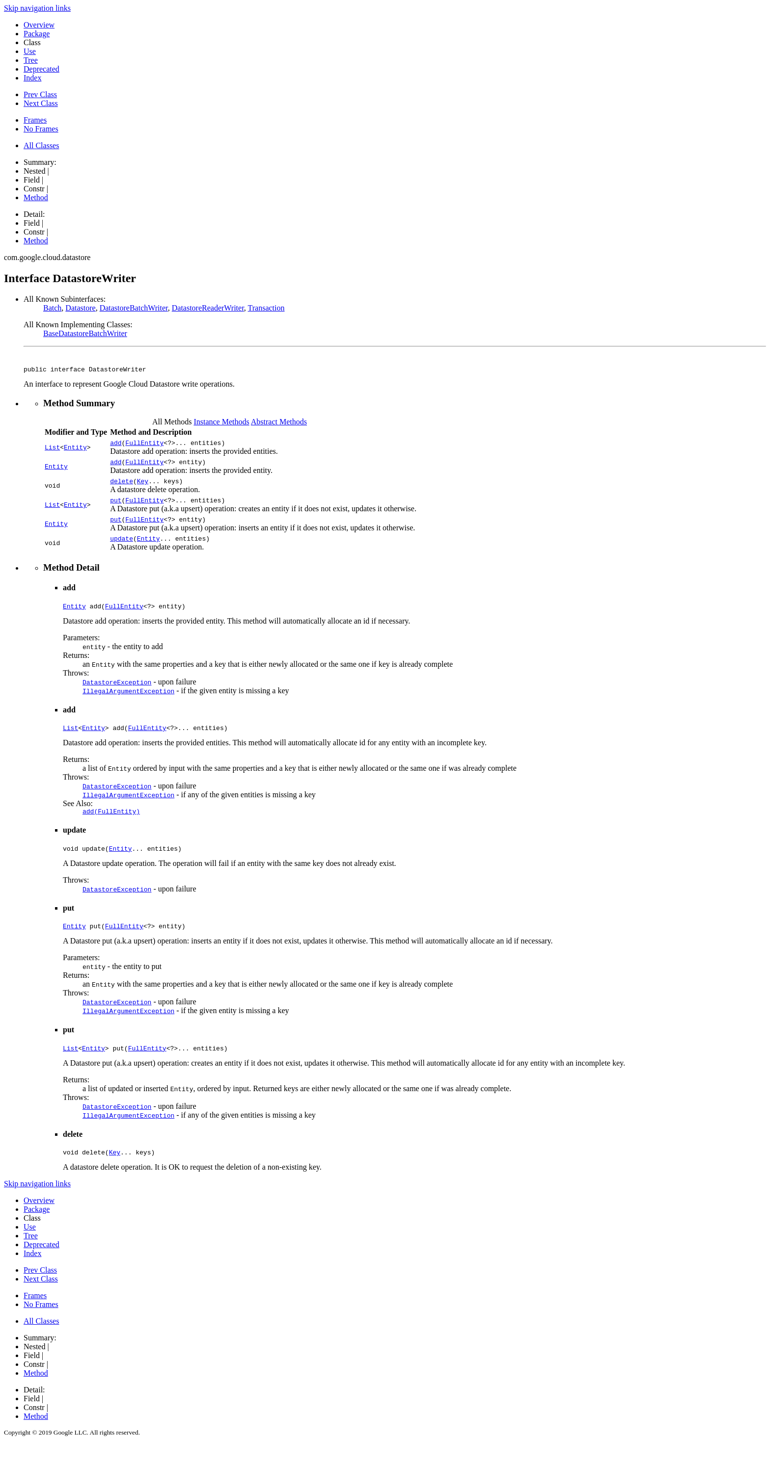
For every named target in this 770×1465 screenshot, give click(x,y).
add (115, 445)
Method (36, 197)
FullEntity (144, 445)
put (115, 507)
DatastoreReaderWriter (208, 308)
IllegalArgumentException (128, 702)
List (52, 449)
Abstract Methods (279, 423)
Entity (75, 449)
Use (30, 51)
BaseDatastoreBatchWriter (85, 333)
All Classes (41, 145)
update (121, 548)
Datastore (80, 308)
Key (142, 486)
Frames (35, 120)
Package (37, 33)
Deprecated (41, 69)
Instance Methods (221, 423)
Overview (39, 25)
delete (121, 486)
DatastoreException (116, 693)
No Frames (41, 129)
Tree (31, 60)
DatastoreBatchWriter (134, 308)
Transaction (266, 308)
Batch (52, 308)
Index (32, 78)
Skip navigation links (37, 8)
